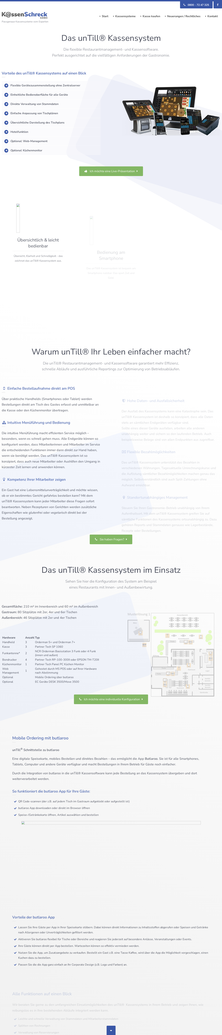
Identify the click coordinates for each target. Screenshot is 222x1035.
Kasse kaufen (151, 16)
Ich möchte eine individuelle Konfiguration (109, 708)
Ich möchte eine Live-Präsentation (109, 171)
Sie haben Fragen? (109, 548)
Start (105, 16)
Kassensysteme (125, 16)
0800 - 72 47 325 (196, 5)
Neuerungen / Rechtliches (183, 16)
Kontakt (212, 16)
